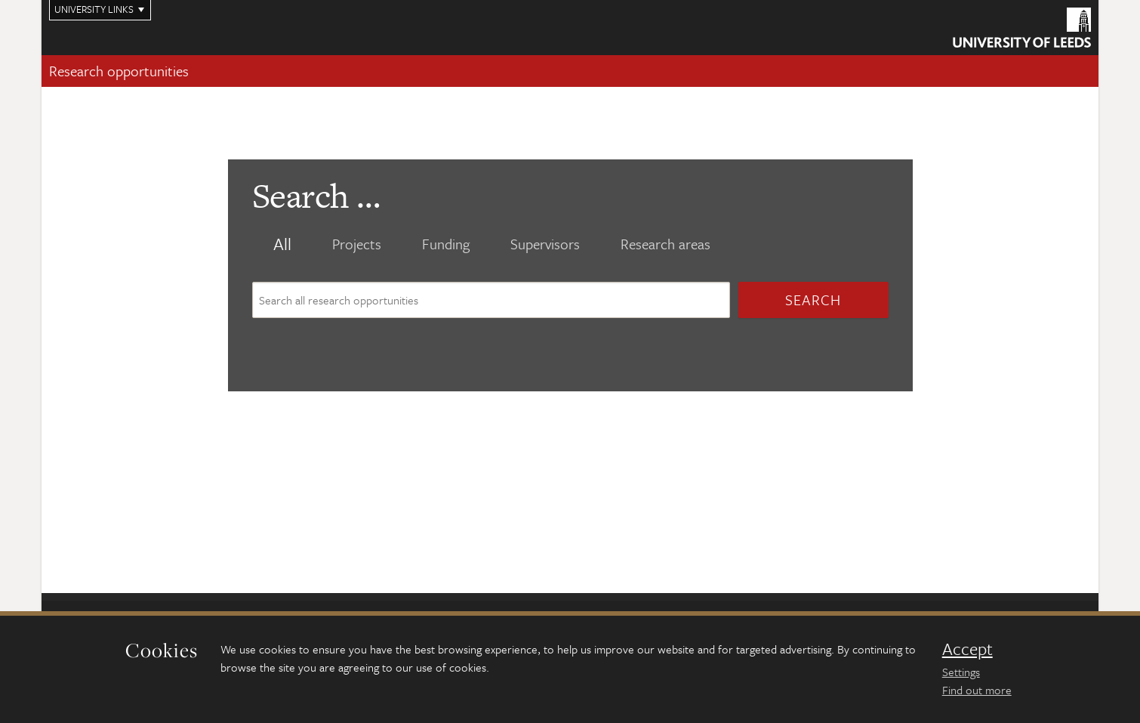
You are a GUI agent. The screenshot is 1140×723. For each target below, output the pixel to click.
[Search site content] (491, 300)
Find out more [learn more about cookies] (977, 689)
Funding (446, 244)
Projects (356, 244)
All (282, 244)
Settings (961, 671)
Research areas (665, 244)
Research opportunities (119, 70)
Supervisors (545, 244)
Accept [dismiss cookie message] (967, 649)
